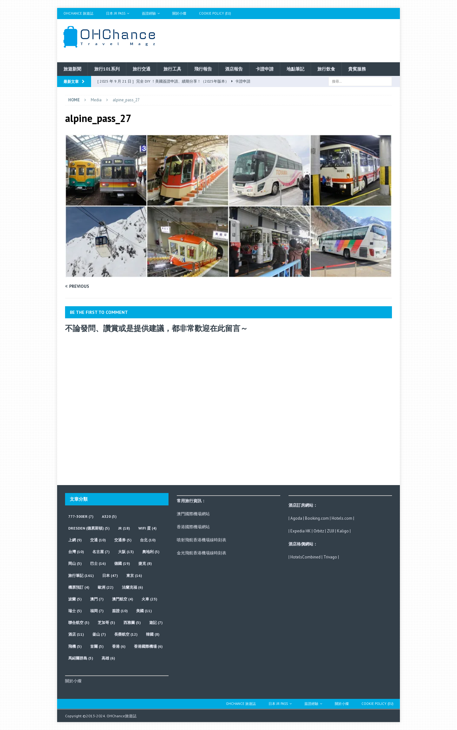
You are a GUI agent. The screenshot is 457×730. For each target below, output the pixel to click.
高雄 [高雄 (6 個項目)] (108, 658)
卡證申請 (265, 69)
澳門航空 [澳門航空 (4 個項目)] (122, 599)
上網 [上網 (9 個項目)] (75, 539)
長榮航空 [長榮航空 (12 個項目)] (125, 634)
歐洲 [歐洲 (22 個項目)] (105, 587)
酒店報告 (234, 69)
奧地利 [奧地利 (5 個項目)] (150, 551)
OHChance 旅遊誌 (78, 13)
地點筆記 (295, 69)
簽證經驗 (149, 13)
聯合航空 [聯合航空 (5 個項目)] (78, 622)
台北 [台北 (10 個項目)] (148, 539)
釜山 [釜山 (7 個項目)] (99, 634)
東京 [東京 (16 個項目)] (134, 575)
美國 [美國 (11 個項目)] (144, 610)
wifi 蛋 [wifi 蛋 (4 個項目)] (147, 528)
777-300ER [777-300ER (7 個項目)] (80, 516)
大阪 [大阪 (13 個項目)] (126, 551)
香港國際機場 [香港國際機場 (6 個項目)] (148, 646)
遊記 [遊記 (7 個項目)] (155, 622)
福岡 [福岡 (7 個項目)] (96, 610)
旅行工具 (172, 69)
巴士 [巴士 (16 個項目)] (98, 563)
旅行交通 (141, 69)
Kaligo (343, 531)
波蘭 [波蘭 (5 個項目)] (75, 599)
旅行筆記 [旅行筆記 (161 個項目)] (81, 575)
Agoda (296, 518)
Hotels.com (342, 518)
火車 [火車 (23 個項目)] (149, 599)
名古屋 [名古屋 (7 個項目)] (100, 551)
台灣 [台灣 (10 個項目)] (76, 551)
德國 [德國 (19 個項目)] (122, 563)
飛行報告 (203, 69)
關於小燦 (179, 13)
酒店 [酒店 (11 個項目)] (76, 634)
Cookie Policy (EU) (215, 13)
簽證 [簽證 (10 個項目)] (120, 610)
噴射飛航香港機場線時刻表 (201, 540)
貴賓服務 (357, 69)
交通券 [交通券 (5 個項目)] (122, 539)
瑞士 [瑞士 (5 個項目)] (75, 610)
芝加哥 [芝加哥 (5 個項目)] (106, 622)
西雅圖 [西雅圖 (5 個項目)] (132, 622)
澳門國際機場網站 (193, 514)
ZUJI (330, 531)
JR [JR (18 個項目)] (124, 528)
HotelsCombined (305, 557)
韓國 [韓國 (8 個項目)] (152, 634)
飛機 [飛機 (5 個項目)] (75, 646)
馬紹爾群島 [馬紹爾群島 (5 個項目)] (80, 658)
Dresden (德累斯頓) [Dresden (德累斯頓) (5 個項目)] (88, 528)
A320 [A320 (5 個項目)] (109, 516)
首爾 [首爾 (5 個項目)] (96, 646)
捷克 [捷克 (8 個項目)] (145, 563)
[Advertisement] (289, 39)
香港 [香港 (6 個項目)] (118, 646)
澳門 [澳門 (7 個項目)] (96, 599)
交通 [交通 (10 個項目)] (98, 539)
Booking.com (317, 518)
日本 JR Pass (115, 13)
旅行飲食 (326, 69)
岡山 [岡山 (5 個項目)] (75, 563)
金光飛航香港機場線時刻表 (201, 553)
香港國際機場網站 (193, 527)
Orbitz (319, 531)
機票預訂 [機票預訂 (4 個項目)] (78, 587)
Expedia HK (300, 531)
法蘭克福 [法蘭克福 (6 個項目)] (132, 587)
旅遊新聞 (72, 69)
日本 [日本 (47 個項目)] (110, 575)
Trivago (330, 557)
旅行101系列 (107, 69)
